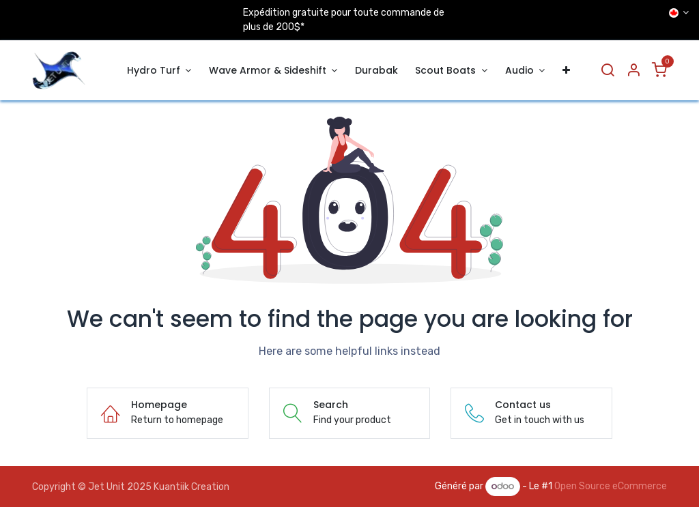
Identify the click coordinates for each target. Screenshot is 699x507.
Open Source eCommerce (610, 486)
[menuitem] (159, 70)
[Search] (607, 70)
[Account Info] (633, 70)
